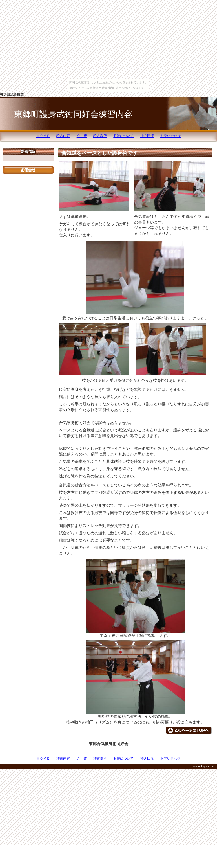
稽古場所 (100, 136)
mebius (210, 766)
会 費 (82, 136)
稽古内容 (63, 136)
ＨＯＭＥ (43, 136)
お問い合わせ (170, 136)
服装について (123, 136)
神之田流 (147, 136)
